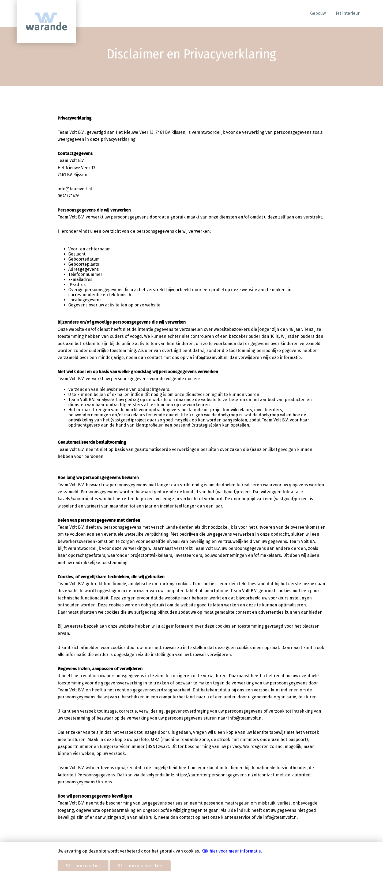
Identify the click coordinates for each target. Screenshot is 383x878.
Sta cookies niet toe (140, 865)
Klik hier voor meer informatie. (231, 851)
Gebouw (318, 13)
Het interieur (347, 13)
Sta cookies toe (83, 865)
